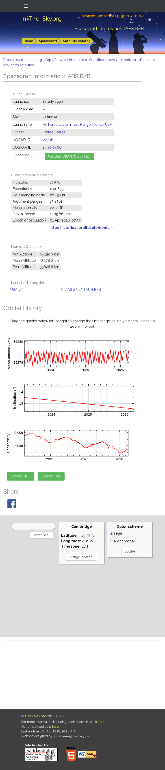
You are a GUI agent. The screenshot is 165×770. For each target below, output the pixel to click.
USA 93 (16, 289)
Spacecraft (48, 41)
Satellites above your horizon (113, 60)
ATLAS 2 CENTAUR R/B (81, 289)
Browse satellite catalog (23, 60)
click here (97, 722)
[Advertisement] (82, 600)
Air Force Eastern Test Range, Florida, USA (77, 124)
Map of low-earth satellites (66, 60)
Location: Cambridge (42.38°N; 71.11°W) (111, 16)
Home (28, 41)
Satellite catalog (77, 41)
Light (116, 534)
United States (54, 132)
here (55, 726)
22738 (48, 140)
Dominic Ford (35, 716)
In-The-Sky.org (41, 18)
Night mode (122, 541)
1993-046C (52, 147)
